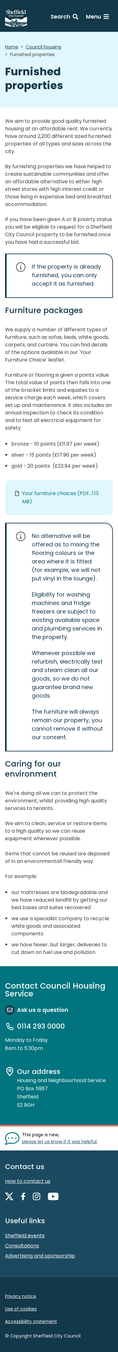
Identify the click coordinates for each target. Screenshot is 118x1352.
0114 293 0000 (41, 1026)
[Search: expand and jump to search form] (64, 17)
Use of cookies (21, 1309)
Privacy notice (20, 1296)
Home (11, 47)
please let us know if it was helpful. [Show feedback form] (60, 1141)
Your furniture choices (60, 497)
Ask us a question (42, 1010)
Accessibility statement (31, 1321)
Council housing (43, 47)
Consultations (22, 1245)
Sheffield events (25, 1235)
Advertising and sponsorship (40, 1255)
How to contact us (27, 1181)
